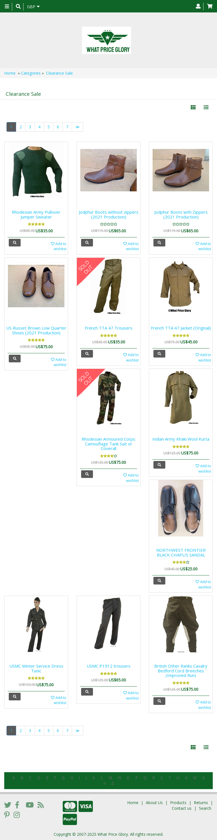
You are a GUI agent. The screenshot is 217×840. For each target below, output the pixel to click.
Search (205, 808)
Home (10, 73)
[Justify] (206, 107)
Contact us (182, 808)
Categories (31, 73)
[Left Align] (193, 107)
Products (178, 802)
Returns (201, 802)
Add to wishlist (58, 246)
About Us (154, 802)
